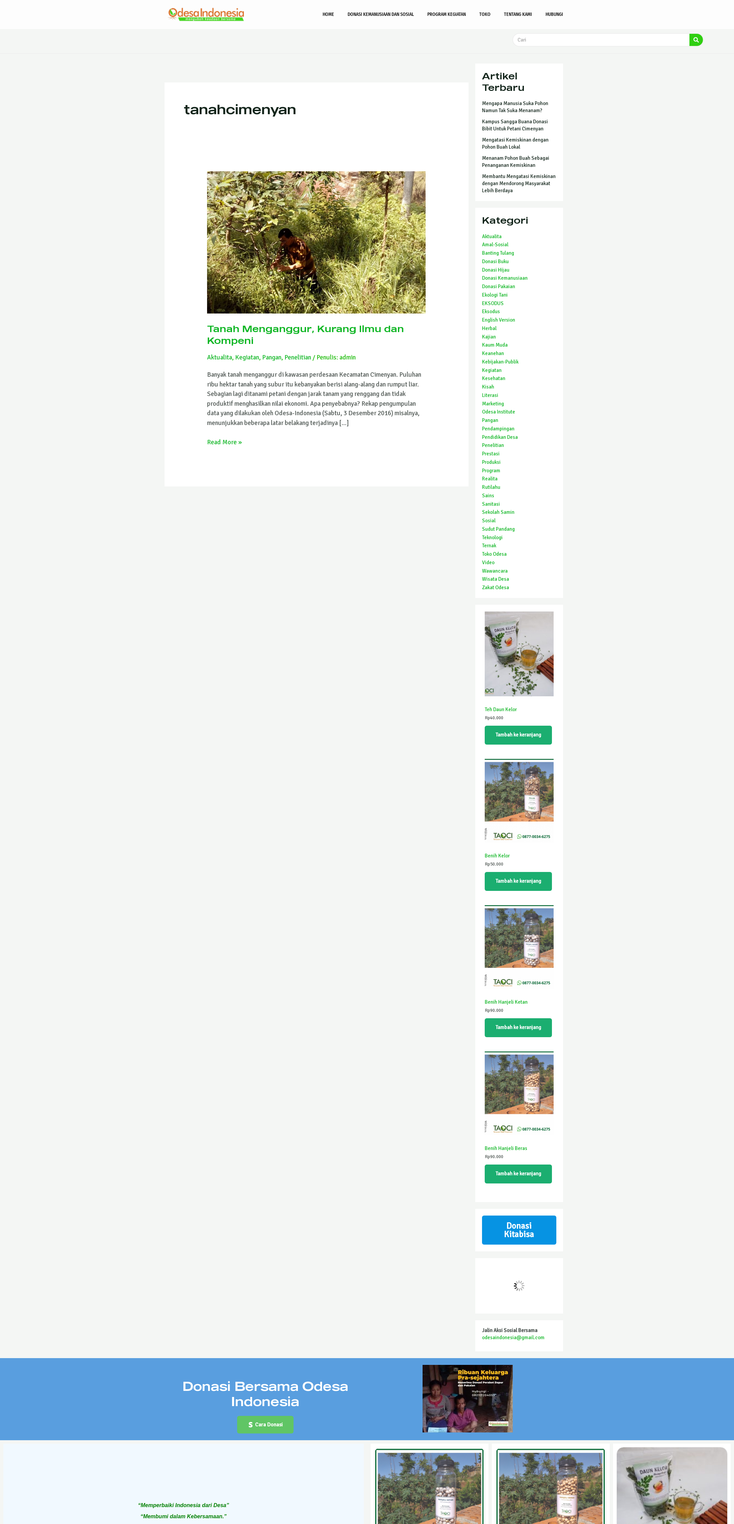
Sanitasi (491, 504)
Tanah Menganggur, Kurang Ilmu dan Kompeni (305, 334)
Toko (484, 14)
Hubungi (554, 14)
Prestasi (491, 454)
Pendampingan (498, 429)
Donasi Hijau (495, 270)
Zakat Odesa (495, 587)
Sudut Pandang (498, 529)
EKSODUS (493, 303)
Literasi (490, 395)
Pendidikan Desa (500, 437)
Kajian (489, 337)
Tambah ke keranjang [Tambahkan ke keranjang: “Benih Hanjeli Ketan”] (518, 1027)
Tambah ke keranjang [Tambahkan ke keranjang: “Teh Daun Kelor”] (518, 735)
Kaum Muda (495, 345)
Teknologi (492, 537)
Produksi (491, 462)
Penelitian (297, 357)
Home (328, 14)
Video (488, 562)
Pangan (271, 357)
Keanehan (493, 353)
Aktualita (219, 357)
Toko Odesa (494, 554)
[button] (265, 1424)
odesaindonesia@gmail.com (513, 1337)
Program (491, 471)
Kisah (488, 387)
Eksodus (491, 311)
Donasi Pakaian (498, 286)
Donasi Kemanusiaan (505, 278)
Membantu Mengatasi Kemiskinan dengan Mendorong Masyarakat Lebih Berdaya (519, 183)
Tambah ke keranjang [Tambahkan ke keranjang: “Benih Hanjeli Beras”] (518, 1174)
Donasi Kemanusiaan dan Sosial (381, 14)
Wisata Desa (495, 579)
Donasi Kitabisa (519, 1230)
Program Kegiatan (446, 14)
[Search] (696, 40)
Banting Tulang (498, 253)
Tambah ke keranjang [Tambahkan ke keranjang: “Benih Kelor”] (518, 881)
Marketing (493, 404)
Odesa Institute (498, 412)
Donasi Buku (495, 261)
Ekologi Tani (495, 295)
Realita (490, 479)
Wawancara (495, 571)
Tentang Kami (518, 14)
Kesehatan (493, 378)
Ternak (489, 546)
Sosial (489, 521)
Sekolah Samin (498, 512)
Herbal (489, 328)
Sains (488, 496)
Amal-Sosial (495, 245)
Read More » (224, 442)
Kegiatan (247, 357)
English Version (498, 320)
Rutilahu (491, 487)
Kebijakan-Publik (500, 362)
